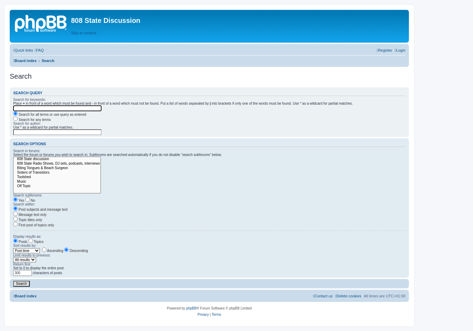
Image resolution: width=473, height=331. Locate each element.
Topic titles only (27, 220)
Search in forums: (26, 151)
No (30, 200)
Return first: (22, 264)
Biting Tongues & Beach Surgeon (57, 168)
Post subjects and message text (40, 209)
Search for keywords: (29, 100)
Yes (18, 200)
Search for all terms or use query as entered (49, 114)
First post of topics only (33, 225)
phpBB (191, 308)
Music (57, 182)
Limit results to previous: (32, 255)
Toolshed (57, 177)
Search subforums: (27, 195)
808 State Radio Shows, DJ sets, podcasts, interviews (57, 164)
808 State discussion (57, 159)
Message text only (29, 215)
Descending (76, 251)
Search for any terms (32, 120)
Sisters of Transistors (57, 173)
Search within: (24, 204)
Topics (36, 242)
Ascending (52, 251)
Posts (20, 242)
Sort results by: (24, 245)
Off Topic (57, 186)
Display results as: (27, 236)
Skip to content (83, 33)
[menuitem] (39, 50)
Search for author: (27, 123)
